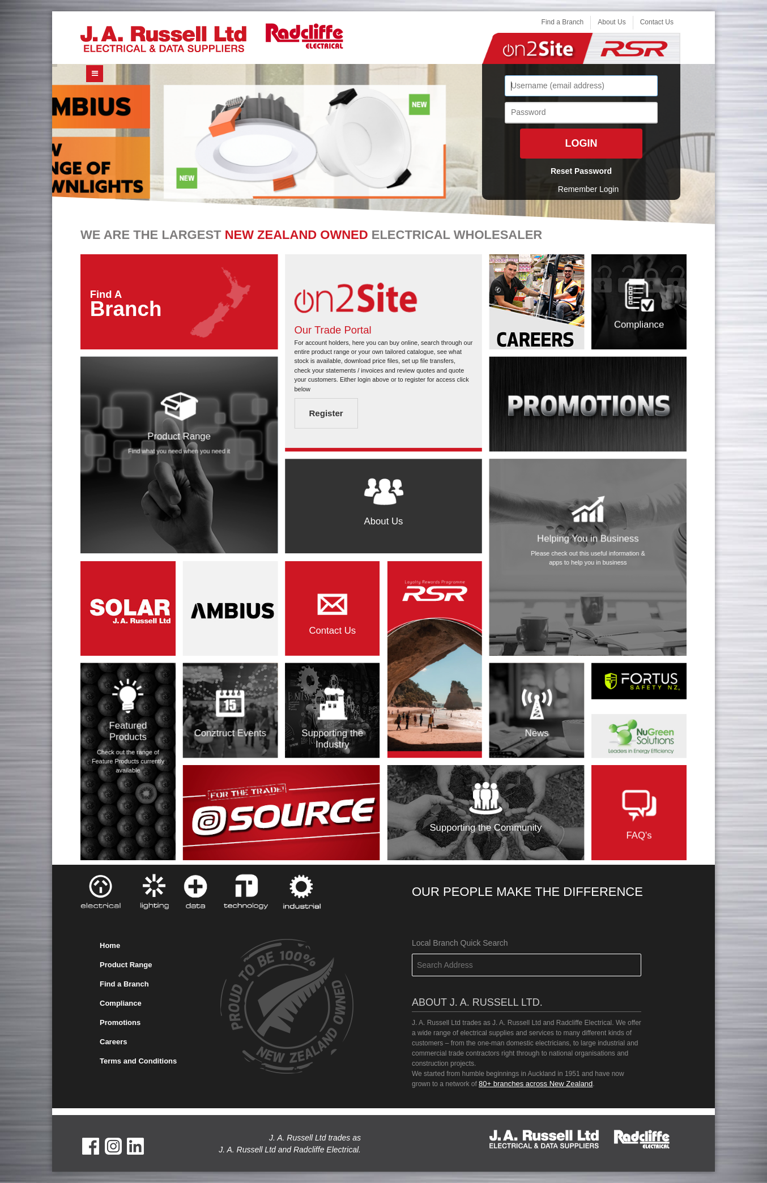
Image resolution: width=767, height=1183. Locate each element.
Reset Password (581, 171)
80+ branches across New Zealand (536, 1083)
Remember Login (588, 189)
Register (326, 413)
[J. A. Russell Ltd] (163, 38)
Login (581, 143)
